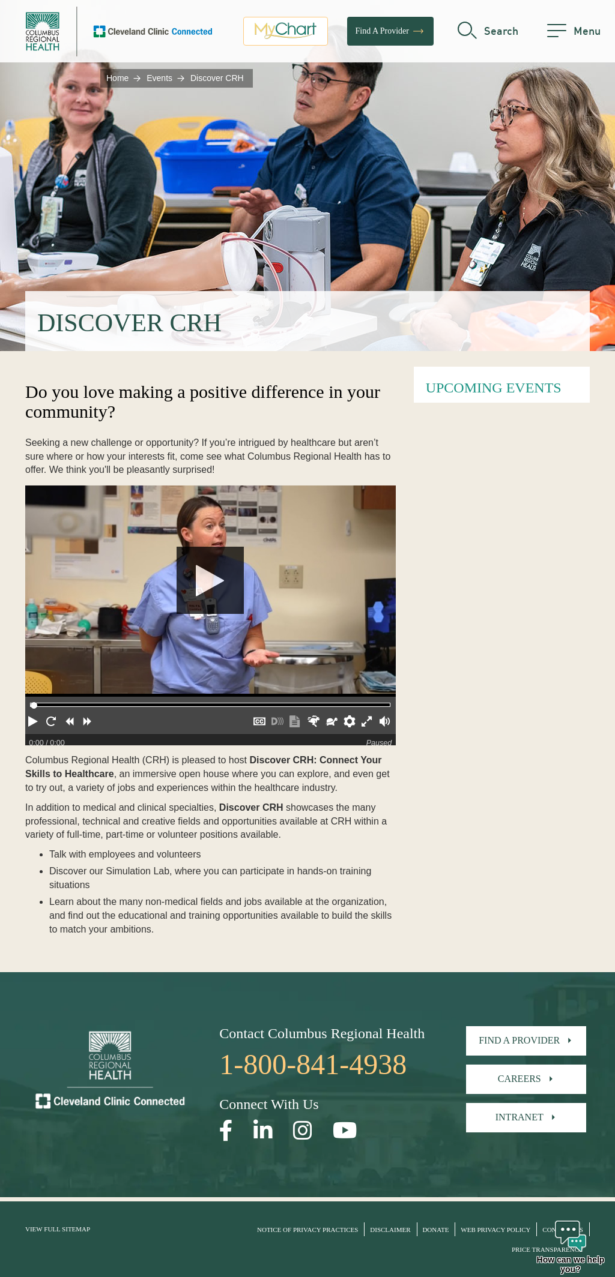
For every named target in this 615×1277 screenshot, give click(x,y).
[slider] (34, 705)
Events (159, 78)
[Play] (210, 591)
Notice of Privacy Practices (307, 1229)
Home (117, 78)
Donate (435, 1229)
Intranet (519, 1117)
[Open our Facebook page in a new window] (226, 1131)
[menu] (574, 33)
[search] (488, 33)
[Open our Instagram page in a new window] (302, 1131)
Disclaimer (390, 1229)
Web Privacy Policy (495, 1229)
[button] (34, 723)
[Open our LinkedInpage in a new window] (263, 1131)
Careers (519, 1079)
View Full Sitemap (57, 1229)
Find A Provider (390, 33)
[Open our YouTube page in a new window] (345, 1131)
